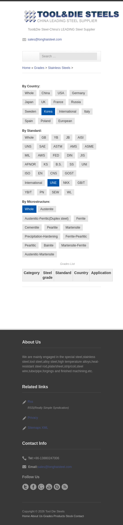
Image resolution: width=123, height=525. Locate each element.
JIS (82, 155)
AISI (81, 137)
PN (42, 192)
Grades (39, 68)
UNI (84, 164)
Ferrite (80, 218)
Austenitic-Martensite (39, 254)
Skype (57, 487)
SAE (42, 146)
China (46, 93)
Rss (30, 401)
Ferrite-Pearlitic (76, 236)
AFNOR (30, 164)
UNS (28, 146)
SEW (55, 192)
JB (68, 137)
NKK (66, 183)
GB (44, 137)
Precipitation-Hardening (41, 236)
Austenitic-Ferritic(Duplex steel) (47, 218)
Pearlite (52, 227)
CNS (53, 173)
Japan (29, 102)
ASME (89, 146)
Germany (78, 93)
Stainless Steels (59, 68)
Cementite (32, 227)
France (58, 102)
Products (59, 516)
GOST (69, 173)
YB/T (28, 192)
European (65, 121)
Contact (79, 516)
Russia (76, 102)
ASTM (58, 146)
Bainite (49, 245)
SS (71, 164)
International (67, 111)
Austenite (47, 209)
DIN (69, 155)
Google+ (41, 487)
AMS (73, 146)
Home (26, 68)
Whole (29, 93)
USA (61, 93)
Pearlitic (30, 245)
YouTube (49, 487)
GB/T (81, 183)
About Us (36, 516)
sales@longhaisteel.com (45, 39)
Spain (29, 121)
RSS (65, 487)
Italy (87, 111)
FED (56, 155)
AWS (41, 155)
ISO (27, 173)
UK (43, 102)
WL (69, 192)
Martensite (73, 227)
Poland (45, 121)
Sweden (30, 111)
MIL (27, 155)
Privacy (33, 418)
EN (40, 173)
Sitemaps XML (38, 428)
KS (46, 164)
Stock (69, 516)
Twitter (25, 487)
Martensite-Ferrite (73, 245)
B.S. (59, 164)
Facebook (33, 487)
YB (56, 137)
